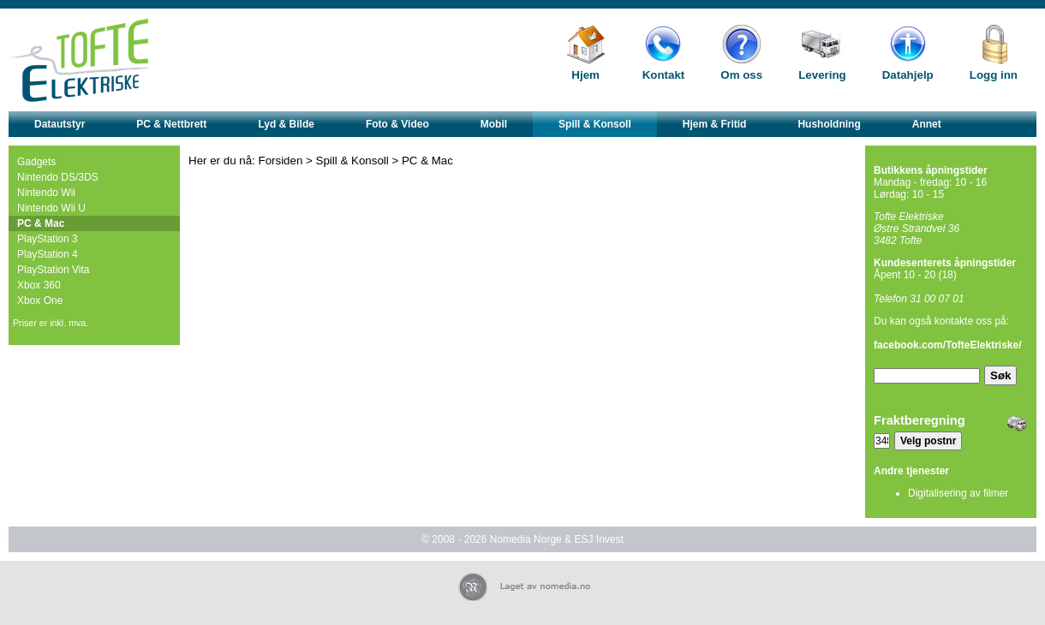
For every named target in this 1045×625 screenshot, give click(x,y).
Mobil (494, 124)
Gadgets (36, 162)
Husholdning (828, 124)
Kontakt (663, 74)
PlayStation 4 (47, 254)
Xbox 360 (39, 285)
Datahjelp (908, 74)
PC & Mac (40, 223)
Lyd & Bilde (286, 124)
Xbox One (40, 301)
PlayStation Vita (53, 270)
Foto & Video (397, 124)
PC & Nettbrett (171, 124)
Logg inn (994, 74)
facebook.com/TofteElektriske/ (948, 345)
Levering (822, 74)
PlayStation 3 (47, 239)
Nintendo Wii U (51, 208)
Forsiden (281, 160)
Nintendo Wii (46, 193)
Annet (926, 124)
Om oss (741, 74)
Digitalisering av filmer (958, 493)
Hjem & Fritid (715, 124)
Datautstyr (59, 124)
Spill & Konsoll (594, 124)
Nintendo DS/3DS (58, 177)
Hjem (585, 74)
